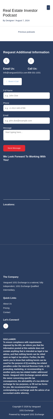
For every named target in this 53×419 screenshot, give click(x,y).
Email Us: (9, 68)
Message (7, 128)
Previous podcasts (26, 32)
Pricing (6, 308)
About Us (7, 304)
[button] (48, 7)
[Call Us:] (31, 61)
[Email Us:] (6, 61)
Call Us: (32, 68)
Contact (6, 312)
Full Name (8, 90)
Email (5, 115)
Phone (6, 103)
